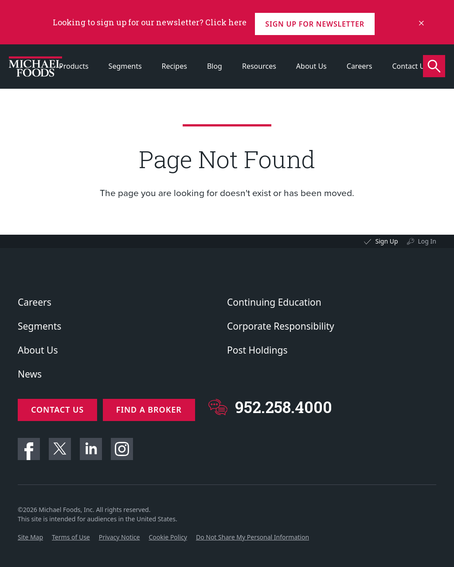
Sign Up (386, 241)
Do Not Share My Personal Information (252, 533)
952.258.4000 (286, 407)
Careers (359, 66)
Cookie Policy (168, 533)
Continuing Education (274, 302)
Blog (214, 66)
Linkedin (91, 445)
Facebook (29, 445)
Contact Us (410, 66)
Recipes (174, 66)
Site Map (30, 533)
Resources (259, 66)
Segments (125, 66)
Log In (427, 241)
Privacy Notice (119, 533)
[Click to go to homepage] (35, 66)
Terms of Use (71, 533)
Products (74, 66)
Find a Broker (152, 409)
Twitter (60, 445)
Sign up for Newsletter (317, 22)
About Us (311, 66)
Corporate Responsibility (280, 326)
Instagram (122, 445)
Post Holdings (257, 350)
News (30, 374)
